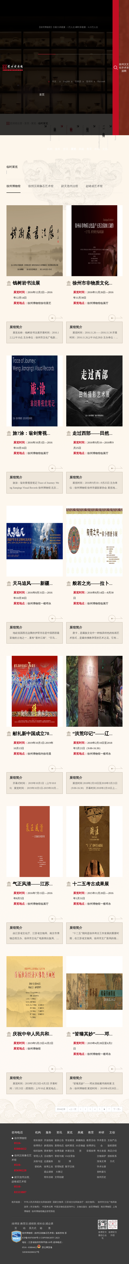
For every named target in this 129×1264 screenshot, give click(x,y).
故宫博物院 (94, 1207)
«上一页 (72, 1109)
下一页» (117, 1109)
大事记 (59, 1171)
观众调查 (48, 1171)
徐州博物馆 (13, 186)
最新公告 (59, 1140)
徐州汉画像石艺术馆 (40, 186)
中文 (54, 81)
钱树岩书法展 (26, 283)
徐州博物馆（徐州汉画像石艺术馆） (39, 1233)
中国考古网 (47, 1207)
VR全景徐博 (70, 1159)
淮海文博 (101, 1161)
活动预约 (48, 1156)
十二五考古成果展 (90, 883)
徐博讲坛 (91, 1145)
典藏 (81, 149)
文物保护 (101, 1156)
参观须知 (48, 1145)
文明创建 (59, 1177)
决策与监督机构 (38, 1164)
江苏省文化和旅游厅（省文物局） (80, 1202)
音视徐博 (91, 1150)
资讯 (65, 149)
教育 (89, 149)
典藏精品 (80, 1140)
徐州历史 (101, 1177)
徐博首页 (15, 1224)
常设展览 (69, 1140)
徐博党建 (59, 1150)
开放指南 (48, 1140)
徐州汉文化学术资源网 (124, 67)
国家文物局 (58, 1202)
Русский (101, 81)
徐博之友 (48, 1166)
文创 (105, 149)
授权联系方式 (112, 1159)
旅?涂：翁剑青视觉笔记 (36, 433)
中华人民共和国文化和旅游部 (37, 1202)
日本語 (78, 81)
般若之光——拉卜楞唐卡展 (99, 583)
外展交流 (69, 1150)
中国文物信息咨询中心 (64, 1207)
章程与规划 (59, 1159)
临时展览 (69, 1145)
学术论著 (101, 1166)
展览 (73, 149)
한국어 (89, 81)
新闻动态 (59, 1145)
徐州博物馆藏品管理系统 (43, 1211)
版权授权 (112, 1145)
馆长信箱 (48, 1177)
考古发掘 (101, 1150)
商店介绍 (112, 1150)
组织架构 (38, 1150)
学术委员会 (101, 1143)
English (66, 81)
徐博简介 (38, 1145)
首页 (42, 94)
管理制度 (59, 1166)
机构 (49, 149)
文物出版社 (82, 1207)
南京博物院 (106, 1207)
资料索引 (101, 1171)
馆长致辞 (38, 1140)
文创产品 (112, 1140)
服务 (57, 149)
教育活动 (91, 1140)
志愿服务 (48, 1161)
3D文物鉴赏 (80, 1148)
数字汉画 (69, 1166)
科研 (97, 149)
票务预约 (48, 1150)
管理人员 (38, 1156)
